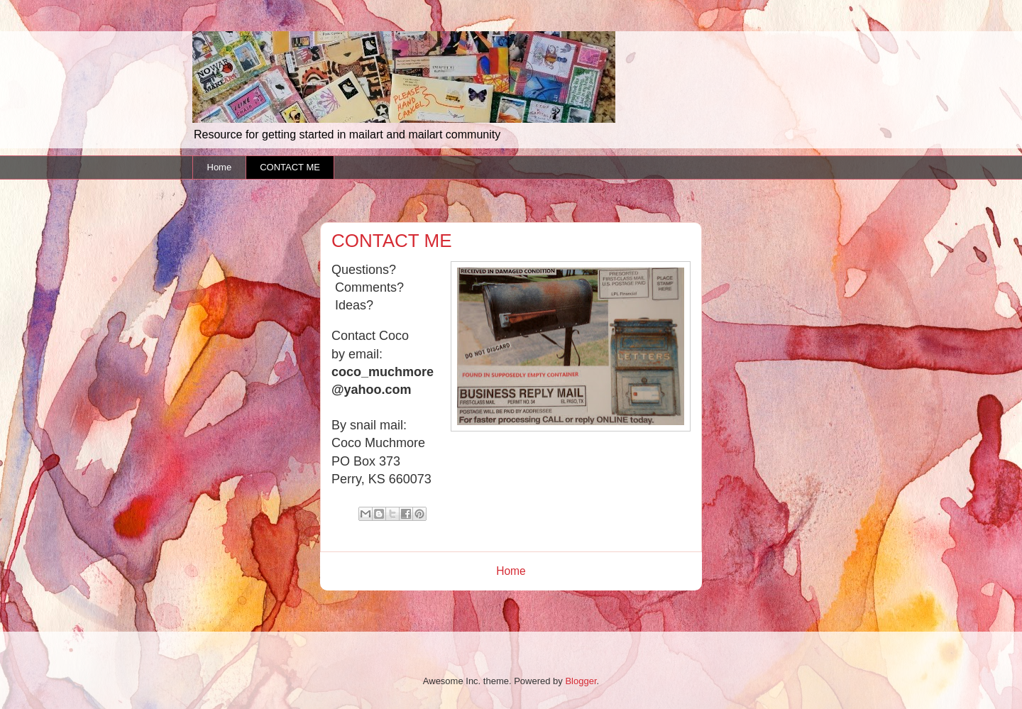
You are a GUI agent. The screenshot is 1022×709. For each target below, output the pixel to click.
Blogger (580, 681)
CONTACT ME (290, 167)
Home (219, 167)
